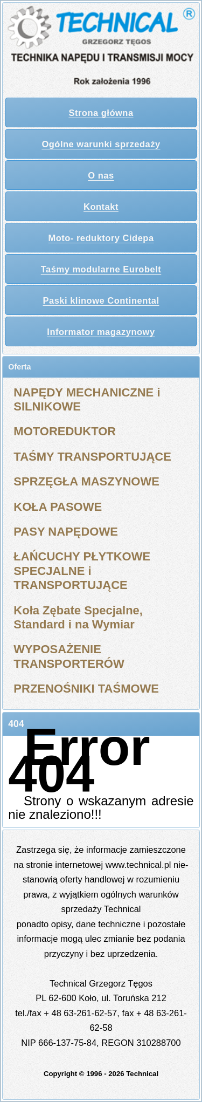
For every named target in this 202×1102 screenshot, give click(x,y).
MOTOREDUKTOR (64, 431)
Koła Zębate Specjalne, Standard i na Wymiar (78, 617)
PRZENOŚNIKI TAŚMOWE (86, 688)
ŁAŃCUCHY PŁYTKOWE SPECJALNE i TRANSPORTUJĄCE (81, 571)
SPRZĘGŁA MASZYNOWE (86, 481)
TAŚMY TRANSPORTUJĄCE (92, 456)
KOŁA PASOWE (57, 507)
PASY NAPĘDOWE (65, 531)
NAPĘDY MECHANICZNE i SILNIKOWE (86, 399)
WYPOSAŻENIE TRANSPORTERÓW (68, 656)
